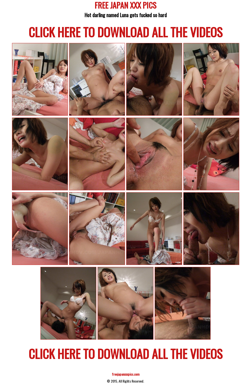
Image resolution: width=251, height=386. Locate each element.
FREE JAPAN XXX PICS (125, 6)
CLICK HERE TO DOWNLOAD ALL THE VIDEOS (126, 32)
